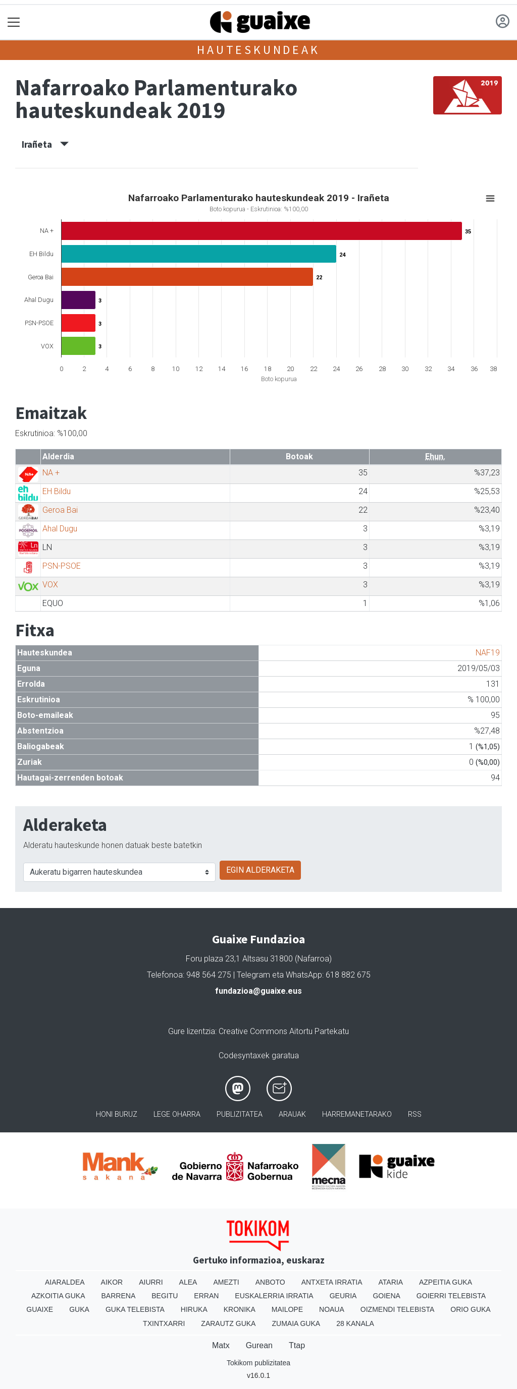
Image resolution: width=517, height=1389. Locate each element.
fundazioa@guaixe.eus (258, 991)
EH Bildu (56, 491)
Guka (79, 1309)
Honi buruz (116, 1114)
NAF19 (488, 652)
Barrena (118, 1296)
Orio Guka (470, 1309)
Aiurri (151, 1282)
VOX (50, 584)
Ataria (390, 1282)
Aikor (112, 1282)
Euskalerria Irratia (274, 1296)
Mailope (287, 1309)
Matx (221, 1345)
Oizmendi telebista (397, 1309)
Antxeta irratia (332, 1282)
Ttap (297, 1345)
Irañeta (45, 144)
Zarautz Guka (228, 1323)
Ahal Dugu (59, 528)
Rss (415, 1114)
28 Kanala (355, 1323)
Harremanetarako (357, 1114)
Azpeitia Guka (445, 1282)
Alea (188, 1282)
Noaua (331, 1309)
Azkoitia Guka (58, 1296)
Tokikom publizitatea (258, 1363)
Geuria (343, 1296)
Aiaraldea (65, 1282)
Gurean (259, 1345)
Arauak (292, 1114)
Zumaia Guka (296, 1323)
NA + (51, 472)
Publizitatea (240, 1114)
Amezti (226, 1282)
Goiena (386, 1296)
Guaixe (39, 1309)
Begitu (164, 1296)
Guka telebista (135, 1309)
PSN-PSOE (61, 566)
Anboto (270, 1282)
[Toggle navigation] (14, 22)
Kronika (239, 1309)
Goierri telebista (451, 1296)
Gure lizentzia (191, 1031)
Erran (206, 1296)
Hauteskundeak (258, 49)
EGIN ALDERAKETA (260, 870)
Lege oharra (176, 1114)
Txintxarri (164, 1323)
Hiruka (194, 1309)
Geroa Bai (60, 510)
